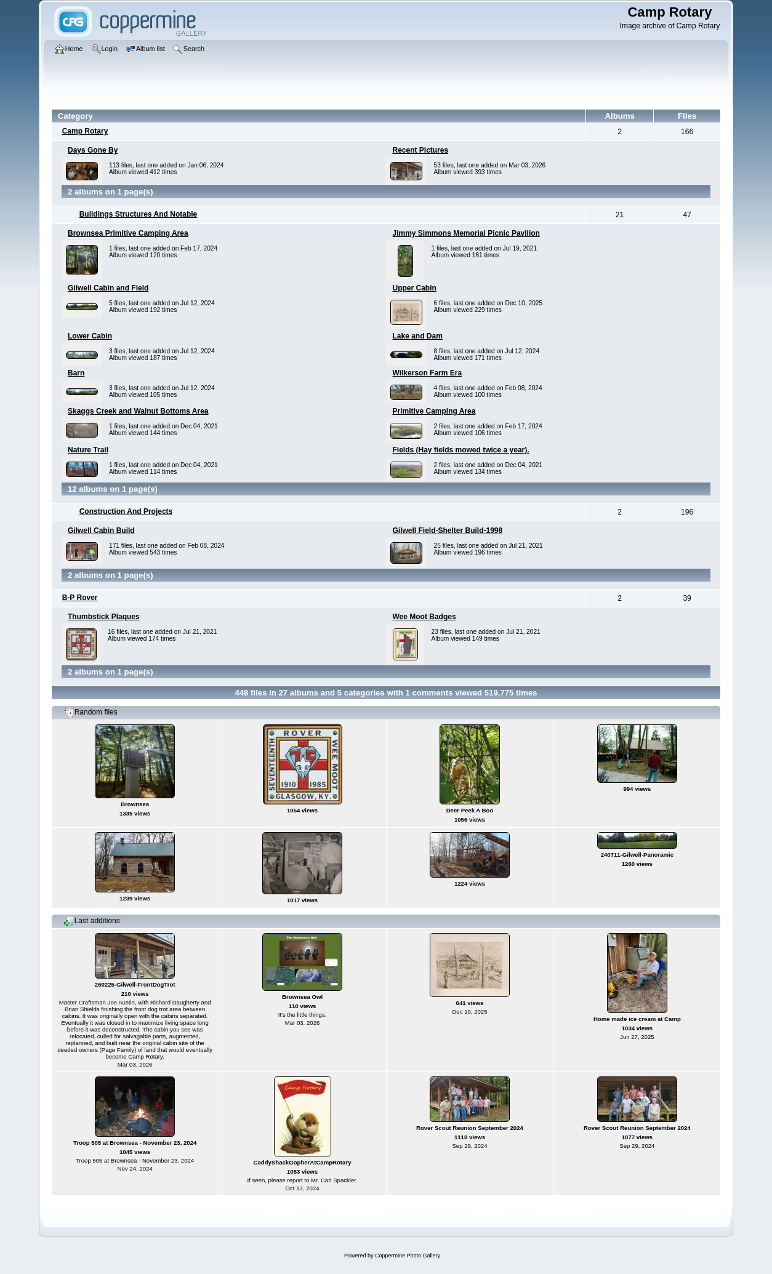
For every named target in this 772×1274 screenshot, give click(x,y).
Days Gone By (93, 150)
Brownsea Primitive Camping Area (128, 233)
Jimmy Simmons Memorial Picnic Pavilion (465, 233)
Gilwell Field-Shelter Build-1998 (447, 530)
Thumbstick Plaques (104, 616)
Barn (76, 373)
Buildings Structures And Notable (138, 214)
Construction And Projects (126, 511)
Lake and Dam (417, 336)
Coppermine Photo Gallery (407, 1255)
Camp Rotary (85, 131)
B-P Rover (80, 597)
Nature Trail (88, 450)
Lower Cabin (90, 336)
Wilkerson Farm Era (427, 373)
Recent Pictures (420, 150)
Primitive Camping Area (433, 411)
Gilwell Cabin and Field (108, 288)
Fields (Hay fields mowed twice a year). (460, 450)
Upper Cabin (414, 288)
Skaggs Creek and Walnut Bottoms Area (138, 411)
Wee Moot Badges (424, 616)
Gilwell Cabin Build (101, 530)
